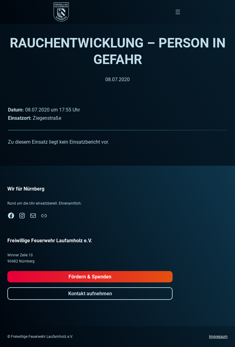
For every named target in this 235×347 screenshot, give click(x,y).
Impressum (218, 336)
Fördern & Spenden (90, 277)
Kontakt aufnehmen (90, 293)
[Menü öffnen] (177, 12)
